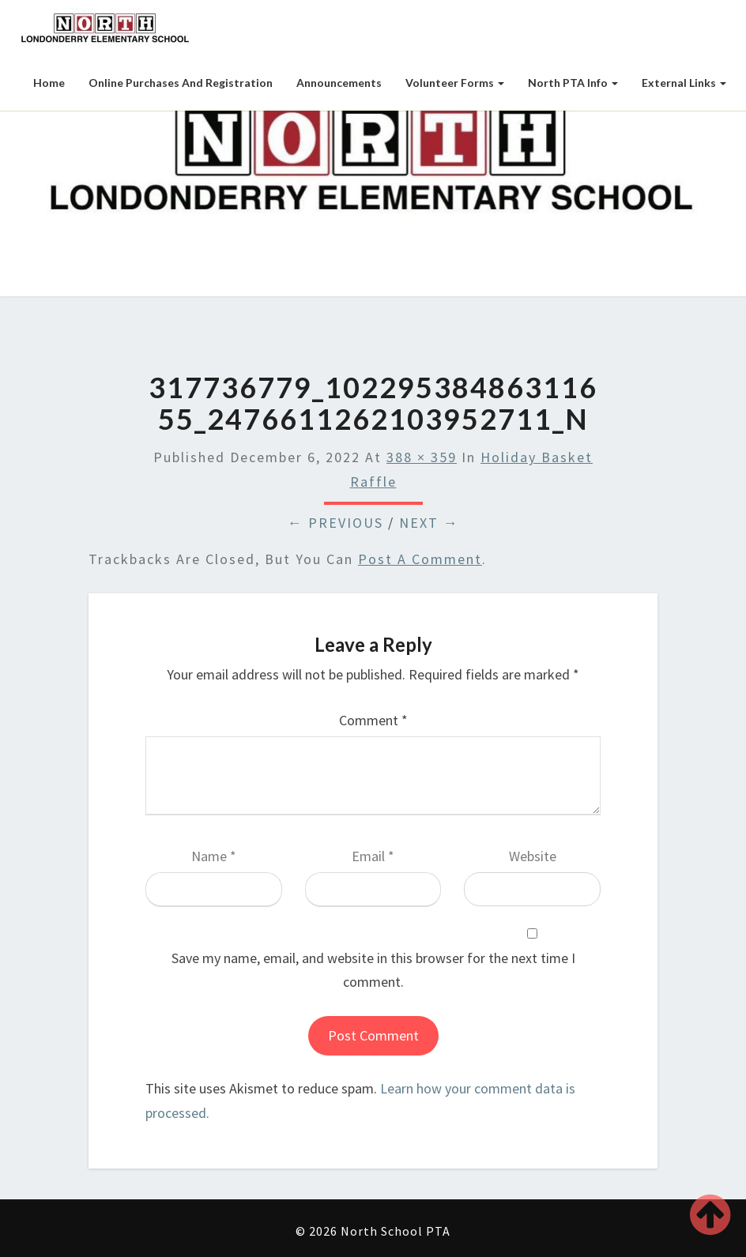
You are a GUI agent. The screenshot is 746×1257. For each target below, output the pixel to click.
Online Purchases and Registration (181, 82)
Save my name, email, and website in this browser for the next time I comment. (373, 970)
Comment (373, 720)
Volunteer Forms (454, 82)
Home (49, 82)
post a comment (420, 559)
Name (213, 856)
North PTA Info (573, 82)
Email (373, 856)
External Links (684, 82)
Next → (429, 523)
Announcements (339, 82)
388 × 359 (421, 457)
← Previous (335, 523)
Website (532, 856)
